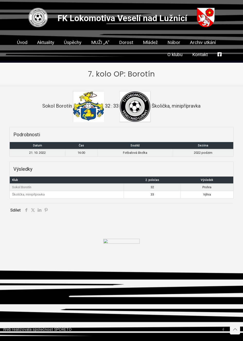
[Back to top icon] (235, 329)
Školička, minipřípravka (28, 194)
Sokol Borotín (21, 187)
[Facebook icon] (223, 329)
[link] (126, 51)
